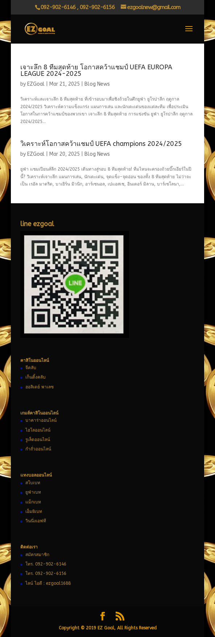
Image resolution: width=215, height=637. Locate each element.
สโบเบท (32, 482)
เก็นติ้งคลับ (35, 377)
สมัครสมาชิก (37, 554)
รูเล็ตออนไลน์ (37, 439)
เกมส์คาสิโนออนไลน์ (39, 413)
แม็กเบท (33, 502)
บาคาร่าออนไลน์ (41, 420)
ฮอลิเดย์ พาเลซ (39, 386)
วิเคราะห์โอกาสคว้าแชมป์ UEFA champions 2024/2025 (101, 144)
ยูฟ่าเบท (33, 492)
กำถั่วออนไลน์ (38, 449)
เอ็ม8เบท (33, 511)
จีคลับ (30, 367)
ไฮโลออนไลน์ (37, 430)
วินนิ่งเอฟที (35, 520)
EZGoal (36, 84)
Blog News (97, 84)
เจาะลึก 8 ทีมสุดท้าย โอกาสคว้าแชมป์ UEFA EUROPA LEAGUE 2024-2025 (96, 70)
